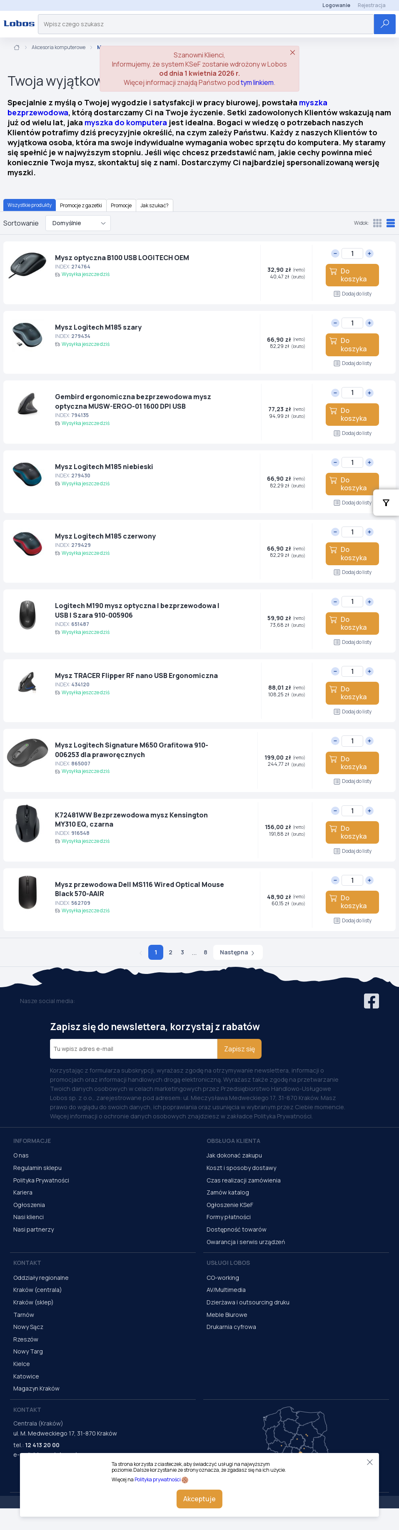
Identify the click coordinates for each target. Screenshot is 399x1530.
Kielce (21, 1364)
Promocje (121, 205)
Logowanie (336, 5)
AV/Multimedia (226, 1290)
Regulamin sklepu (37, 1168)
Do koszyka (348, 274)
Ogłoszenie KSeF (230, 1205)
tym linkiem (257, 82)
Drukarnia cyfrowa (231, 1327)
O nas (21, 1155)
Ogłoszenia (29, 1205)
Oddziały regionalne (41, 1278)
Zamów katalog (228, 1192)
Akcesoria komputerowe (58, 47)
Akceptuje (199, 1498)
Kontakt (27, 1263)
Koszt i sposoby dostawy (241, 1168)
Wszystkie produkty (29, 205)
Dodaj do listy (353, 293)
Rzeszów (25, 1339)
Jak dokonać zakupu (234, 1155)
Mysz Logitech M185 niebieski (104, 466)
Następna (238, 952)
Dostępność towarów (237, 1229)
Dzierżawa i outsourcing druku (248, 1302)
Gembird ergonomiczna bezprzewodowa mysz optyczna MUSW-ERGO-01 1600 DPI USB (133, 401)
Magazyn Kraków (36, 1388)
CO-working (223, 1278)
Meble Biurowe (227, 1315)
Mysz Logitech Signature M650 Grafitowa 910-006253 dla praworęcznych (131, 749)
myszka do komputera (126, 122)
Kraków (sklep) (33, 1302)
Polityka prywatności (158, 1479)
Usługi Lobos (228, 1263)
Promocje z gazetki (81, 205)
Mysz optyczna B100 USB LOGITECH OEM (122, 257)
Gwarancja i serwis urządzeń (246, 1242)
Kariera (22, 1192)
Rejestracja (372, 5)
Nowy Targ (28, 1351)
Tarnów (23, 1315)
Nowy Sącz (28, 1327)
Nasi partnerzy (33, 1229)
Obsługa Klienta (233, 1141)
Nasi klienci (28, 1217)
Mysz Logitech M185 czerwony (105, 536)
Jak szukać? (154, 205)
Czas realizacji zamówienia (244, 1180)
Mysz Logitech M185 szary (98, 327)
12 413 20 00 (42, 1445)
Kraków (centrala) (37, 1290)
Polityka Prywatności (41, 1180)
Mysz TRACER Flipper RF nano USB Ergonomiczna (136, 675)
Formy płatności (229, 1217)
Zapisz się (239, 1048)
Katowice (26, 1376)
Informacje (32, 1141)
